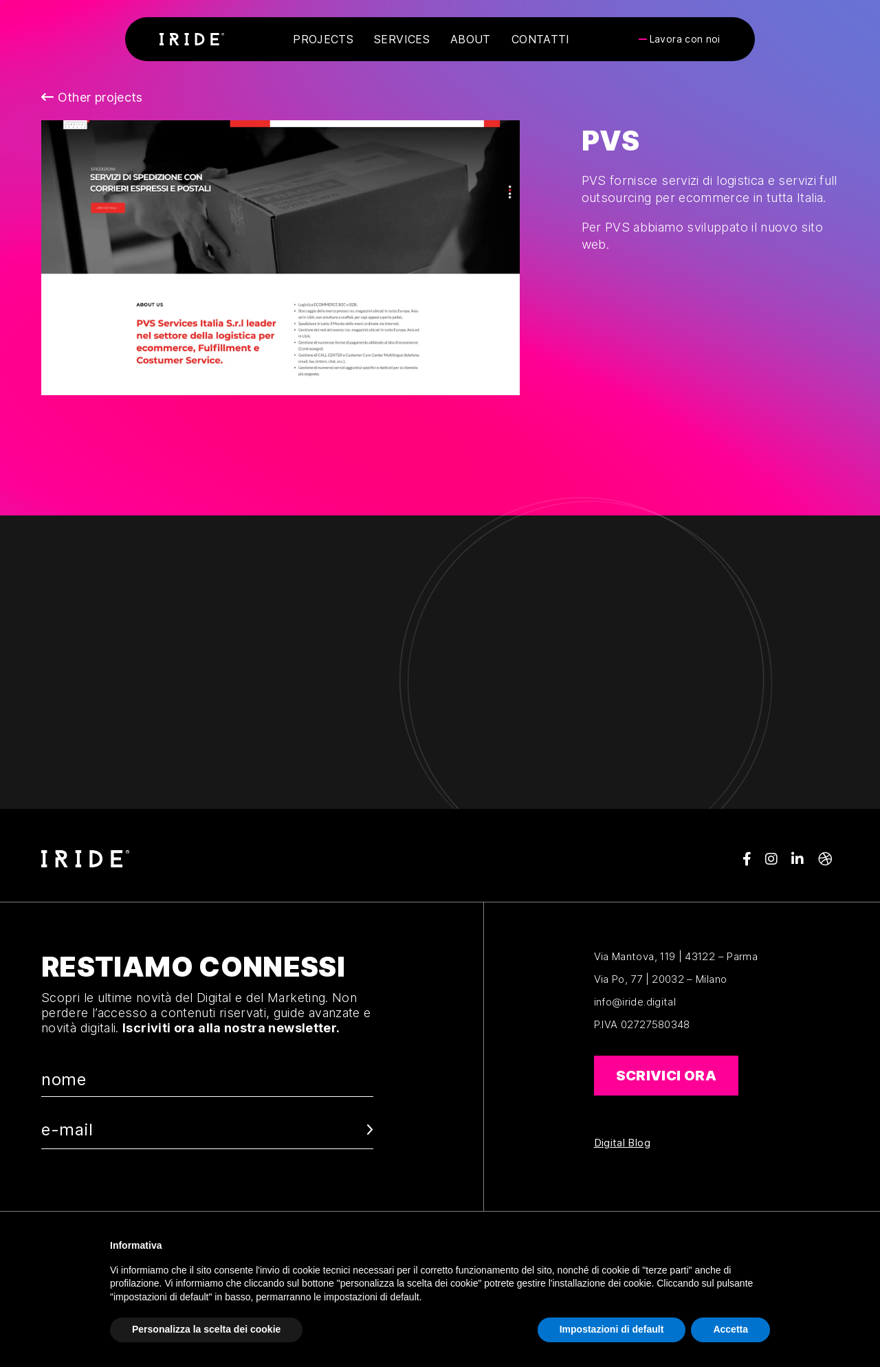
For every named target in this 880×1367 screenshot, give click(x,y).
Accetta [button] (730, 1329)
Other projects (92, 97)
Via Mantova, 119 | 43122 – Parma (676, 956)
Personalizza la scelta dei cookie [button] (206, 1329)
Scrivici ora (666, 1075)
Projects (323, 39)
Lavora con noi (685, 39)
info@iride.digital (635, 1001)
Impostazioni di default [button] (612, 1329)
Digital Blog (622, 1143)
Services (402, 39)
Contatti (541, 39)
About (470, 39)
